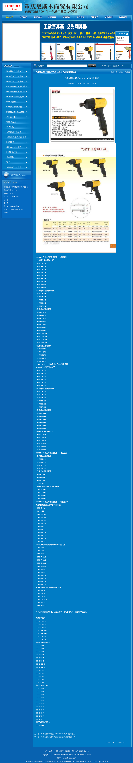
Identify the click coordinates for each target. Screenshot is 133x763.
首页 (120, 72)
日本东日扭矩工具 (13, 132)
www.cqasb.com (15, 206)
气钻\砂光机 (11, 102)
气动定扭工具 (57, 761)
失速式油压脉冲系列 (14, 81)
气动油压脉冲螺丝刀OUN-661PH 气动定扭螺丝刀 (58, 737)
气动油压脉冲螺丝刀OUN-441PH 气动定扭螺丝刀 (58, 734)
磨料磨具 (10, 157)
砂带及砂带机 (12, 152)
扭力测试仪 (11, 122)
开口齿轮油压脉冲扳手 (15, 92)
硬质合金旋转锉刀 (13, 147)
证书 (8, 162)
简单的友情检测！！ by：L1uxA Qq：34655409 (91, 761)
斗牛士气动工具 (39, 761)
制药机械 (10, 142)
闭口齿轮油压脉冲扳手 (15, 87)
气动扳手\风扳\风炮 (14, 107)
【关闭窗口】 (122, 742)
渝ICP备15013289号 (70, 758)
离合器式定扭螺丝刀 (14, 71)
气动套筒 (10, 127)
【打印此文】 (110, 742)
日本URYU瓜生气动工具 (16, 137)
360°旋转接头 (11, 117)
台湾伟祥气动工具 (13, 167)
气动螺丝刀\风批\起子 (15, 97)
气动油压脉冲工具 (68, 761)
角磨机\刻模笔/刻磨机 (15, 112)
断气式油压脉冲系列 (14, 76)
